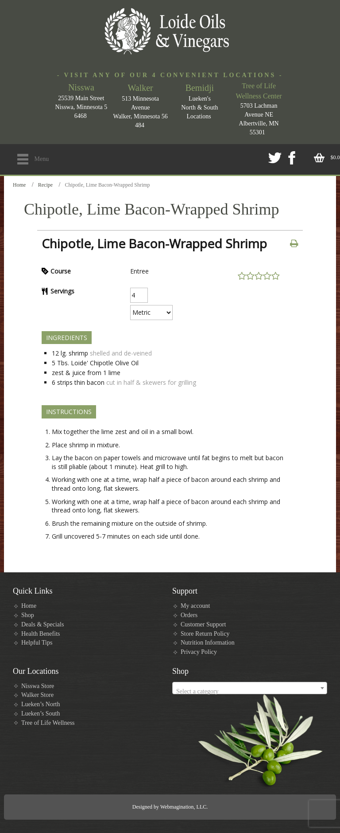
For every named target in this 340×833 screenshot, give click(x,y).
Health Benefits (40, 633)
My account (195, 605)
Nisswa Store (37, 686)
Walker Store (37, 695)
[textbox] (250, 691)
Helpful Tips (36, 642)
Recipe (45, 185)
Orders (189, 615)
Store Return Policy (205, 633)
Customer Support (203, 624)
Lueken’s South (40, 713)
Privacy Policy (199, 652)
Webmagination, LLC (183, 807)
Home (19, 185)
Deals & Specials (42, 624)
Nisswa (81, 87)
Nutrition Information (208, 642)
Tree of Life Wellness (48, 723)
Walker (140, 88)
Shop (27, 615)
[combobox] (249, 688)
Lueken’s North (40, 704)
